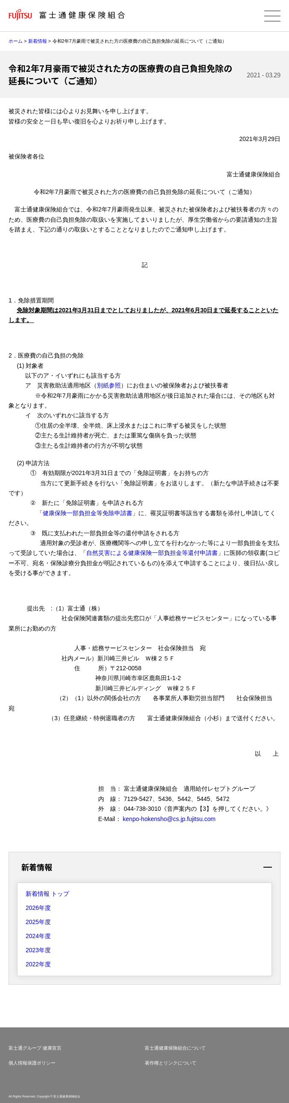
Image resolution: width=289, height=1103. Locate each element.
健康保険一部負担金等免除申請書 (87, 513)
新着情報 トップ (47, 893)
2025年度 (38, 921)
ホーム (16, 41)
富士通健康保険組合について (175, 1047)
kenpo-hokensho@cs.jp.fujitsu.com (169, 819)
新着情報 (37, 41)
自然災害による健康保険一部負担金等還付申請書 (152, 552)
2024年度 (38, 936)
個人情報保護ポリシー (32, 1062)
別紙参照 (109, 385)
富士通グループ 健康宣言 (35, 1047)
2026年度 (38, 907)
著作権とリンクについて (170, 1062)
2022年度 (38, 964)
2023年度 (38, 950)
